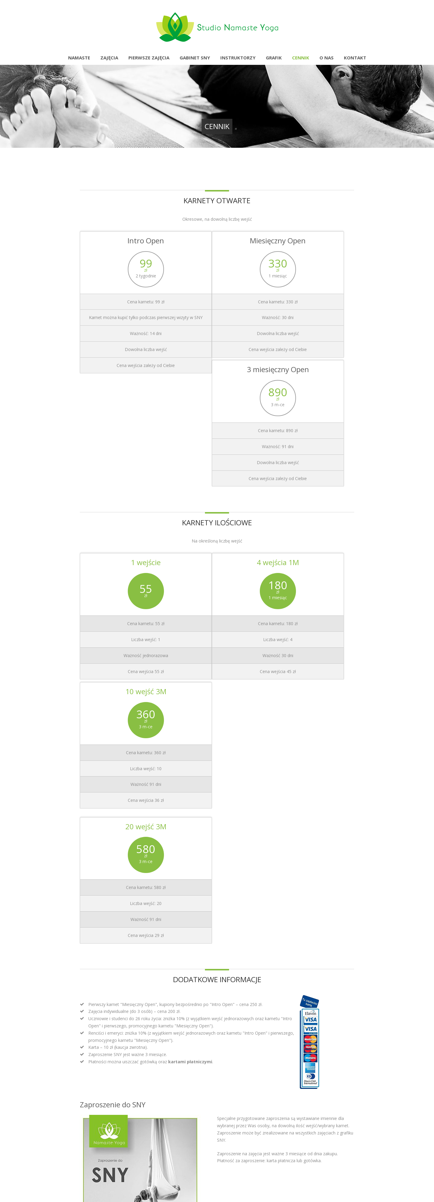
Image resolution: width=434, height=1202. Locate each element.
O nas (326, 58)
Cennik (300, 58)
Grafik (274, 58)
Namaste (79, 58)
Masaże (237, 1030)
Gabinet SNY (195, 58)
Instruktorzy (238, 58)
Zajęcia (109, 58)
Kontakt (355, 58)
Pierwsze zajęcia (148, 58)
